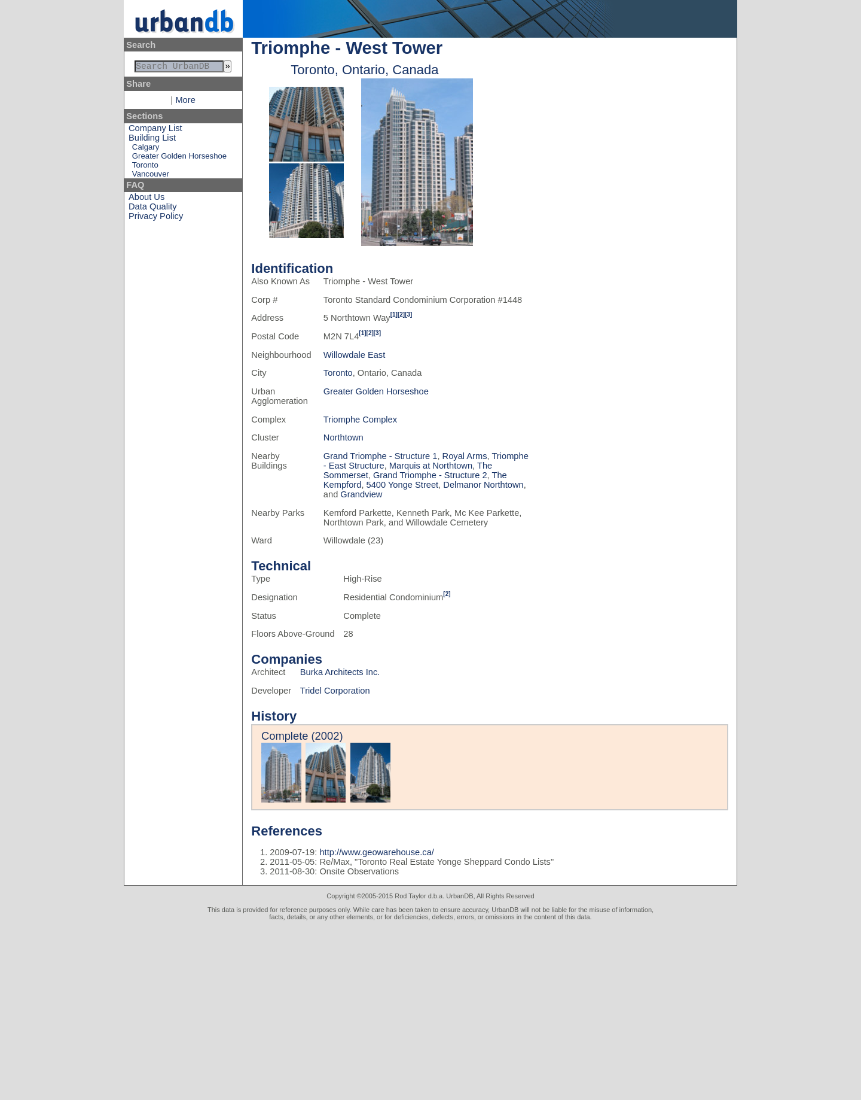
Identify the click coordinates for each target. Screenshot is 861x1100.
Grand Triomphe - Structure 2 (430, 475)
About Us (146, 199)
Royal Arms (464, 456)
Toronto (145, 167)
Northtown (343, 437)
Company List (155, 130)
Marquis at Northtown (430, 465)
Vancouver (150, 176)
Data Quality (153, 209)
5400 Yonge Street (403, 485)
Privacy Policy (156, 218)
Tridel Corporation (335, 690)
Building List (152, 140)
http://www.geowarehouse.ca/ (376, 852)
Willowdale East (354, 355)
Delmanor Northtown (483, 485)
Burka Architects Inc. (340, 672)
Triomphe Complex (360, 419)
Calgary (145, 149)
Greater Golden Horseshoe (179, 158)
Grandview (361, 494)
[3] (408, 314)
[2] (401, 314)
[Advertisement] (430, 1010)
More (185, 102)
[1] (394, 314)
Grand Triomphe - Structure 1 (380, 456)
